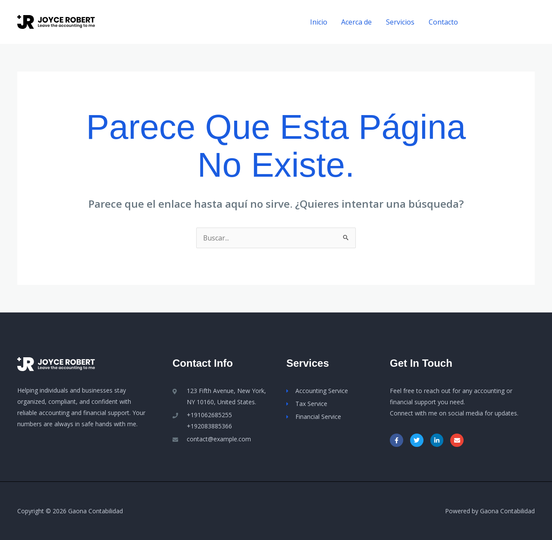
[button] (504, 22)
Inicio (319, 22)
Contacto (443, 22)
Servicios (400, 22)
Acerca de (357, 22)
